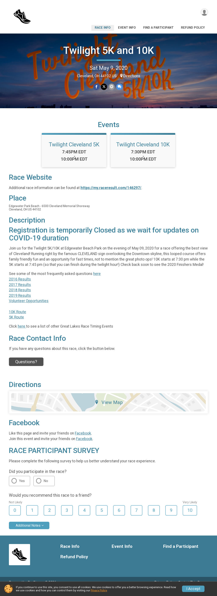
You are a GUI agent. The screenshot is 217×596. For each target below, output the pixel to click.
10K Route (17, 318)
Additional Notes (28, 531)
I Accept (193, 589)
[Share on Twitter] (104, 87)
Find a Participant (158, 27)
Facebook (83, 439)
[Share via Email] (111, 87)
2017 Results (20, 290)
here (97, 280)
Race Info (103, 27)
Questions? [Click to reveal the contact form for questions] (26, 367)
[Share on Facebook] (96, 87)
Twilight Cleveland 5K (74, 150)
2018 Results (20, 296)
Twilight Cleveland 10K (143, 150)
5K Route (16, 323)
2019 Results (20, 301)
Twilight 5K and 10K (108, 50)
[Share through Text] (119, 87)
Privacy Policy (99, 590)
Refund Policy (193, 27)
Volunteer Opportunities (29, 307)
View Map (109, 408)
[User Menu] (204, 12)
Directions (131, 76)
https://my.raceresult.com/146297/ (111, 193)
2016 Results (20, 285)
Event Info (127, 27)
